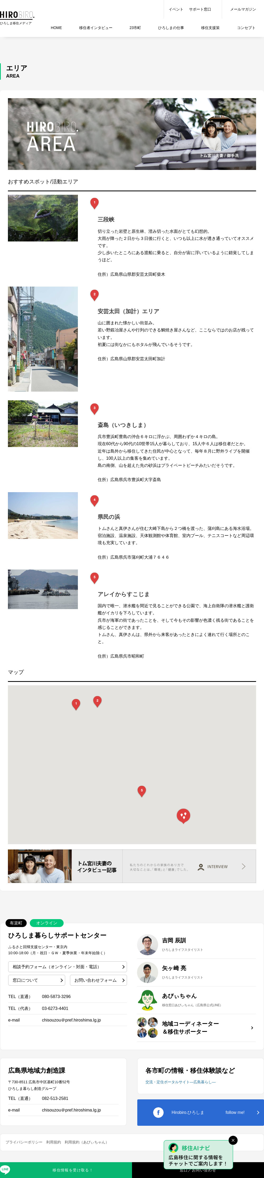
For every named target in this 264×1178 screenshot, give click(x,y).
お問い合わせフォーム (95, 980)
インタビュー (95, 28)
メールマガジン (243, 9)
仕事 (171, 28)
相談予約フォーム (57, 967)
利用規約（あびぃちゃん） (87, 1142)
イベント (176, 9)
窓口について (25, 980)
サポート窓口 (200, 9)
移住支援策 (210, 28)
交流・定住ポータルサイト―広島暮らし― (180, 1082)
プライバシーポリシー (24, 1142)
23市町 (135, 28)
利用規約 (53, 1142)
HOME (56, 28)
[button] (76, 704)
